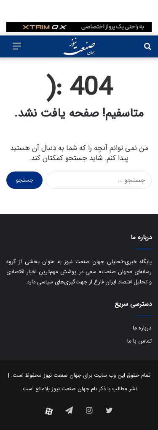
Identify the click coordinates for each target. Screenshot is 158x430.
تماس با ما (139, 341)
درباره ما (142, 328)
